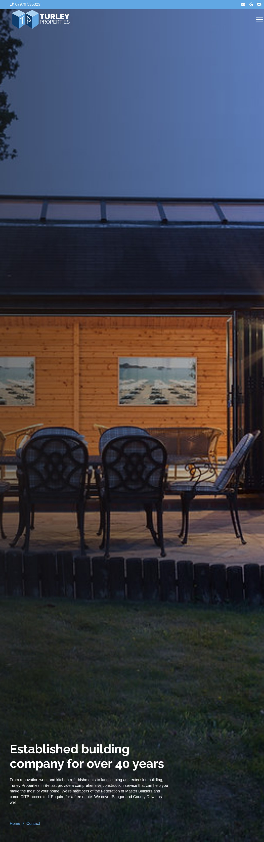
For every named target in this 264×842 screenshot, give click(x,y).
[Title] (259, 4)
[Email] (243, 4)
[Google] (251, 4)
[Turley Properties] (41, 19)
